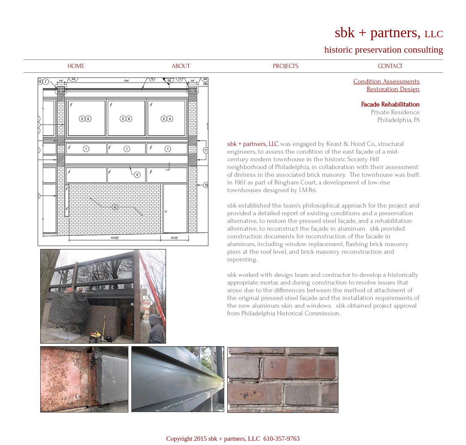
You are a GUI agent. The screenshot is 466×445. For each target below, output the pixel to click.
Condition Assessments (386, 81)
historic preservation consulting (382, 49)
